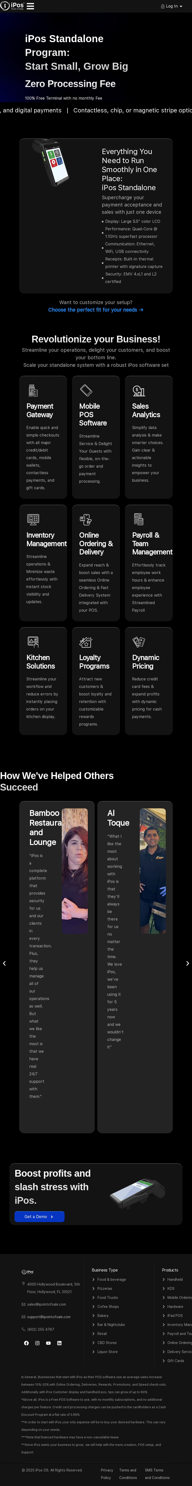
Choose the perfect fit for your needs (96, 310)
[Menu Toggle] (30, 6)
